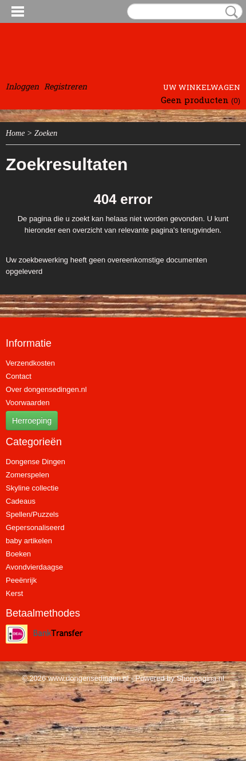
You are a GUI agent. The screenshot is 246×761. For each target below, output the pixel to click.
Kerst (14, 593)
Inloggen (22, 86)
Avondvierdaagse (34, 567)
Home (15, 133)
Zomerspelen (27, 474)
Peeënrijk (21, 580)
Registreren (65, 86)
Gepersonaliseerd (35, 527)
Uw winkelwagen (201, 87)
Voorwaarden (28, 402)
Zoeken (229, 12)
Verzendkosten (30, 363)
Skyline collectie (32, 488)
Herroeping (31, 420)
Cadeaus (20, 501)
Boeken (18, 554)
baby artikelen (29, 540)
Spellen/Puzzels (32, 514)
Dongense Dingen (35, 461)
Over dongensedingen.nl (46, 389)
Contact (18, 376)
